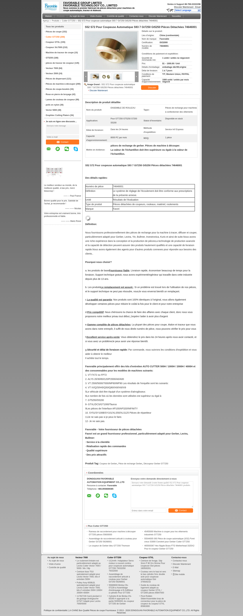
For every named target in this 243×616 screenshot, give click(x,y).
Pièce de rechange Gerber (130, 463)
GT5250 (49, 58)
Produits (60, 16)
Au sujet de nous (77, 16)
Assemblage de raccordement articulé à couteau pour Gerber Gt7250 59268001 (119, 578)
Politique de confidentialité (55, 610)
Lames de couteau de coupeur (60, 99)
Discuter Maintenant (184, 7)
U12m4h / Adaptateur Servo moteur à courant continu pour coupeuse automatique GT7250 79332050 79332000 (121, 566)
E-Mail (175, 567)
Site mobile (179, 574)
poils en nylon (52, 105)
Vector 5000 (51, 110)
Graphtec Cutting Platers (58, 115)
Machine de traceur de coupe (60, 52)
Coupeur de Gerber (108, 463)
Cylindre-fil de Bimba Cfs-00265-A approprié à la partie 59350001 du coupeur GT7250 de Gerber (121, 600)
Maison (48, 16)
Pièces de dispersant (56, 79)
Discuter (150, 87)
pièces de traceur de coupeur (60, 63)
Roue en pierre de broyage (58, 94)
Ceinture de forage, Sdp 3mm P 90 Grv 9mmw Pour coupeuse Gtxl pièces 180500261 (153, 564)
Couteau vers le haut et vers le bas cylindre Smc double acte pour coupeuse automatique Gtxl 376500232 (153, 576)
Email (198, 7)
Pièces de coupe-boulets (58, 89)
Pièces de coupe (54, 32)
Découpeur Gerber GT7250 (156, 463)
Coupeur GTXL (53, 42)
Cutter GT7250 (68, 21)
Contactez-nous (136, 16)
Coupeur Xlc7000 (54, 47)
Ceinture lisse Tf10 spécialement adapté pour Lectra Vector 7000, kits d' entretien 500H (88, 575)
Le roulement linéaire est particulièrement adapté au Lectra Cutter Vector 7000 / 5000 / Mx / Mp (89, 564)
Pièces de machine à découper (60, 84)
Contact (62, 142)
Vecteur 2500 (52, 73)
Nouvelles (176, 16)
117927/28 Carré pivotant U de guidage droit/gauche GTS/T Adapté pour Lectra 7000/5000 (89, 600)
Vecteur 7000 (52, 68)
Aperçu (46, 21)
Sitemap (176, 571)
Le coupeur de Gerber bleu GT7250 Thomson (109, 546)
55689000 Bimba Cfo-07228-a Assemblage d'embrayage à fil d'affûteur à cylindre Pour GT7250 (121, 589)
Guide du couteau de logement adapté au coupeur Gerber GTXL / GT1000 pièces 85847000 (152, 589)
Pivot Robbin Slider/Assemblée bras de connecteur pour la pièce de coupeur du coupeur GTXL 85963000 (153, 601)
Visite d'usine (96, 16)
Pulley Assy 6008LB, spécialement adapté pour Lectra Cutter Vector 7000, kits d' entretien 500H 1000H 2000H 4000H (89, 587)
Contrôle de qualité (115, 16)
